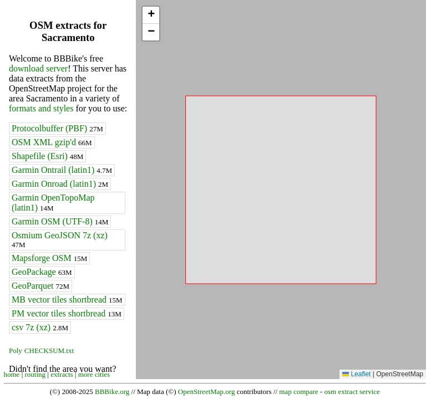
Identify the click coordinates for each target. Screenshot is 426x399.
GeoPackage (42, 272)
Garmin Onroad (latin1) (60, 183)
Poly (15, 350)
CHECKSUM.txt (49, 350)
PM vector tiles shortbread (66, 313)
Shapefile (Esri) (47, 156)
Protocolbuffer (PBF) (57, 128)
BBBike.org (112, 391)
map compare (298, 391)
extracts (61, 374)
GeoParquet (40, 285)
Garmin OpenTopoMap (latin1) (53, 202)
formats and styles (41, 108)
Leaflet (356, 374)
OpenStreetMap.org (206, 391)
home (12, 374)
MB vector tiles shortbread (67, 299)
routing (35, 374)
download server (38, 68)
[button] (151, 15)
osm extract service (351, 391)
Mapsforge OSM (49, 258)
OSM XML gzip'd (52, 142)
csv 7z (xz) (40, 327)
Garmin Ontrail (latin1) (62, 170)
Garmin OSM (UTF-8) (60, 221)
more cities (94, 374)
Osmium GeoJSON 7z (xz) (60, 240)
